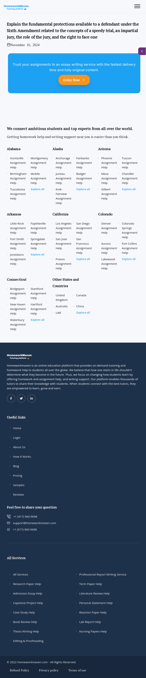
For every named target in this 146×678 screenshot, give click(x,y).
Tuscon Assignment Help (130, 162)
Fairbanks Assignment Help (84, 162)
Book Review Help (25, 622)
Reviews (18, 494)
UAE (58, 313)
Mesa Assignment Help (109, 178)
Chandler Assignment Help (130, 178)
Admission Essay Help (27, 593)
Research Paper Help (27, 584)
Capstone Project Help (28, 603)
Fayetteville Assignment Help (38, 228)
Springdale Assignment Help (38, 243)
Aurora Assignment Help (109, 248)
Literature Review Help (94, 593)
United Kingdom (62, 297)
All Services (20, 574)
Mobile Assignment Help (38, 178)
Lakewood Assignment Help (109, 263)
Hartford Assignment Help (38, 308)
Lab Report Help (90, 622)
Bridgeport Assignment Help (18, 293)
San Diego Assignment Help (84, 228)
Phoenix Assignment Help (109, 162)
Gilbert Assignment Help (109, 193)
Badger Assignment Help (84, 178)
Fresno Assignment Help (63, 263)
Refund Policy (19, 670)
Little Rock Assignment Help (18, 228)
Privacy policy (48, 670)
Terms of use (77, 670)
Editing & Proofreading (28, 641)
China (80, 306)
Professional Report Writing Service (102, 574)
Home (17, 428)
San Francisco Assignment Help (84, 246)
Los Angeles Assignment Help (63, 228)
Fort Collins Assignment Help (130, 248)
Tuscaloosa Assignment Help (18, 193)
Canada (81, 295)
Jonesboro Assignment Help (18, 259)
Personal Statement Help (96, 603)
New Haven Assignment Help (18, 308)
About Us (19, 447)
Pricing (17, 475)
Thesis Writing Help (26, 631)
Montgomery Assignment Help (39, 162)
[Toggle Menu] (137, 6)
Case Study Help (24, 612)
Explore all (37, 189)
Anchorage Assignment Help (63, 162)
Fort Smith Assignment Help (18, 243)
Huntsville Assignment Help (18, 162)
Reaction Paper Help (92, 612)
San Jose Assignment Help (63, 243)
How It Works (22, 456)
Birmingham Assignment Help (18, 178)
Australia (61, 306)
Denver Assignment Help (109, 228)
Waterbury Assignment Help (18, 324)
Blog (16, 466)
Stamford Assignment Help (38, 293)
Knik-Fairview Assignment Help (63, 196)
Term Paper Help (90, 584)
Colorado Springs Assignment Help (130, 230)
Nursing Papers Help (93, 631)
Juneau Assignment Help (63, 178)
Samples (19, 485)
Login (16, 437)
